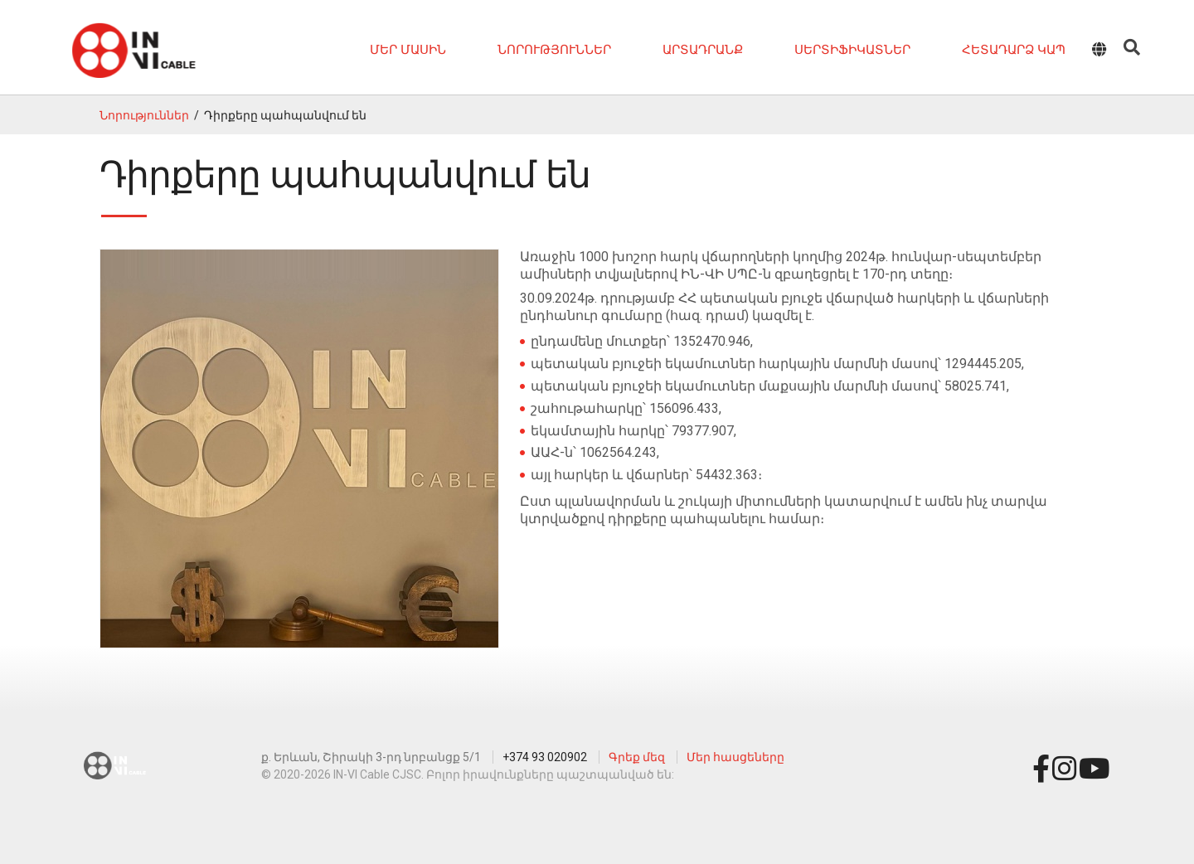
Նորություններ (554, 49)
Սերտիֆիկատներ (852, 49)
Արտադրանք (703, 49)
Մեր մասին (408, 49)
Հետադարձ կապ (1013, 49)
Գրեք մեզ (637, 757)
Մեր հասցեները (735, 757)
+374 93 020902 (544, 757)
